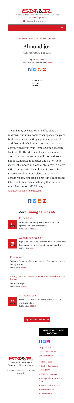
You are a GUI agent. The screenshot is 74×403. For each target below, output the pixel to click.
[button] (62, 27)
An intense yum (28, 295)
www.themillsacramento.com (25, 190)
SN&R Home (46, 362)
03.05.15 (33, 306)
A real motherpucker (31, 237)
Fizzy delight (26, 218)
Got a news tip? (46, 355)
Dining (43, 38)
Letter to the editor (47, 351)
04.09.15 (34, 38)
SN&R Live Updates (37, 17)
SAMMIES (45, 370)
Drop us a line (45, 347)
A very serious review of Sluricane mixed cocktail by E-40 (37, 278)
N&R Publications (49, 374)
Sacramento (23, 38)
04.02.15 (33, 229)
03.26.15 (33, 248)
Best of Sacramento (49, 366)
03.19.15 (24, 267)
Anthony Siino (38, 59)
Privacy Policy (47, 389)
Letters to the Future (50, 385)
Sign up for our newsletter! (37, 319)
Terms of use (46, 393)
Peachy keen (17, 257)
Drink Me (52, 38)
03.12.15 (24, 286)
